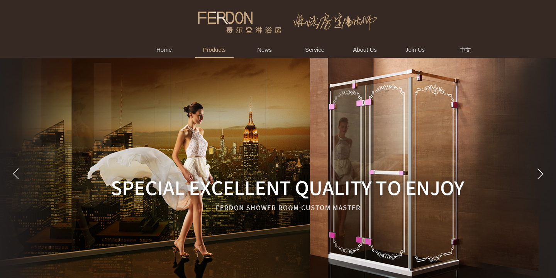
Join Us (415, 49)
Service (314, 49)
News (264, 49)
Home (164, 49)
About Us (365, 49)
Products (214, 49)
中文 (465, 49)
